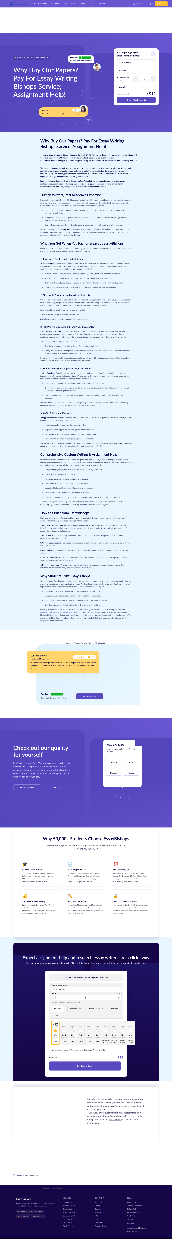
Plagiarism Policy (133, 1212)
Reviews (101, 4)
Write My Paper (40, 4)
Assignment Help (69, 1212)
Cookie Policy (132, 1216)
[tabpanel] (63, 662)
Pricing (97, 1206)
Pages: (53, 993)
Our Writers (55, 787)
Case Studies (67, 1223)
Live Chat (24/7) (133, 1231)
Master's (114, 1009)
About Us (98, 1202)
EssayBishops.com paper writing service (56, 612)
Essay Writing (68, 1202)
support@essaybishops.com (137, 1228)
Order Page (59, 528)
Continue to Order (85, 1066)
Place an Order (100, 1226)
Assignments (56, 4)
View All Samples (27, 787)
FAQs (93, 4)
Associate (57, 1009)
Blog (96, 1219)
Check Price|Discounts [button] (136, 100)
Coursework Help (69, 1216)
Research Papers (69, 1206)
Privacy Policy (115, 1119)
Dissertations (71, 4)
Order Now (161, 4)
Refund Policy (132, 1209)
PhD (57, 1015)
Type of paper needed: (60, 985)
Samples (83, 4)
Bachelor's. (76, 1009)
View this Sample (122, 781)
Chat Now (138, 4)
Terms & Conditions (134, 1206)
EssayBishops (23, 1198)
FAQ (96, 1216)
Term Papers (67, 1219)
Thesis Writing (68, 1226)
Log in (149, 4)
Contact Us (99, 1223)
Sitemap (130, 1219)
